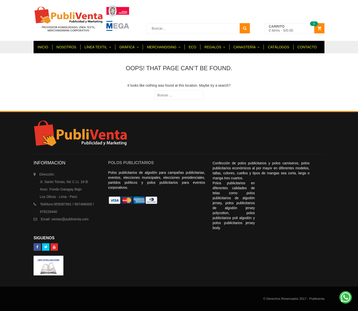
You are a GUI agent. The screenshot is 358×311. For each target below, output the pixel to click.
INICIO (43, 47)
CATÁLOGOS (278, 47)
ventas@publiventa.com (65, 219)
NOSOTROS (66, 47)
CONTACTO (307, 47)
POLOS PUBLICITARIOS (131, 163)
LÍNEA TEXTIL (96, 47)
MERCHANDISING (162, 47)
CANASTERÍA (244, 47)
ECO (192, 47)
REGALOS (212, 47)
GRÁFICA (127, 47)
